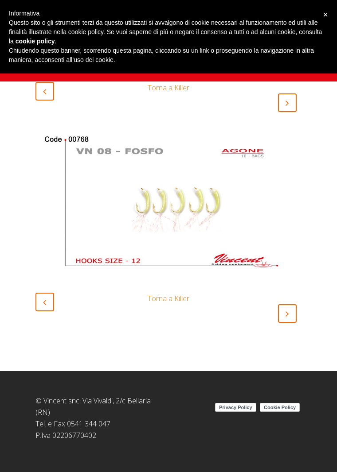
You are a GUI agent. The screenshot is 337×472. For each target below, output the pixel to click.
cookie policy (35, 41)
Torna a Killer (168, 88)
